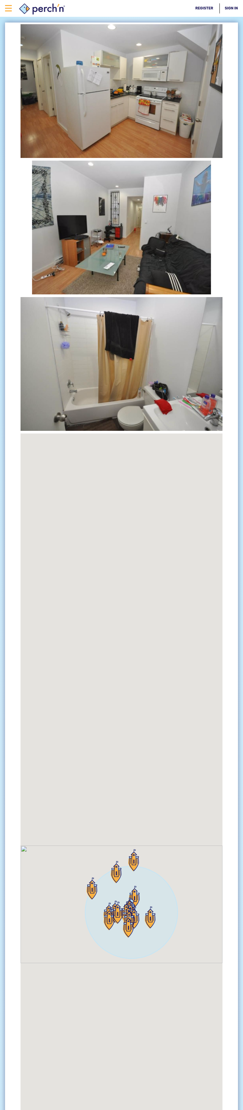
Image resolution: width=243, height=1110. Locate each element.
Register (204, 8)
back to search (25, 1002)
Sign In (231, 8)
